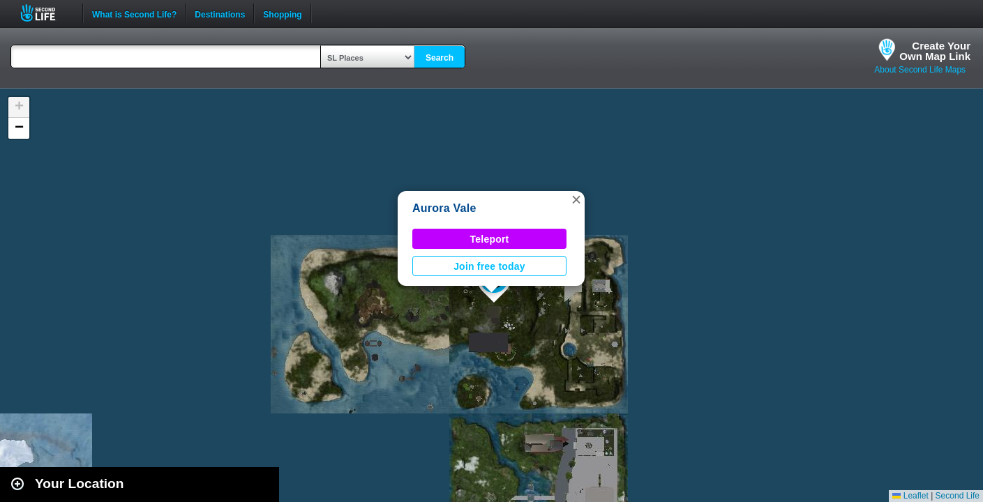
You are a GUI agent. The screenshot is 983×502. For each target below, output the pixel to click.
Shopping (282, 13)
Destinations (220, 13)
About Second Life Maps (920, 70)
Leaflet (910, 496)
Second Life (46, 12)
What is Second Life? (134, 13)
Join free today (489, 266)
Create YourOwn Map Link (934, 51)
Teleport (489, 239)
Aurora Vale (444, 208)
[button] (576, 199)
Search (439, 58)
